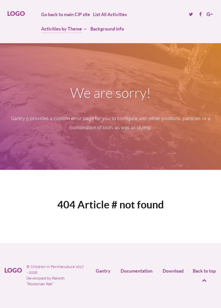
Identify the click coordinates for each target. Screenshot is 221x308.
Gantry (103, 270)
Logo (16, 13)
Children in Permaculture (53, 267)
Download (173, 270)
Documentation (137, 270)
